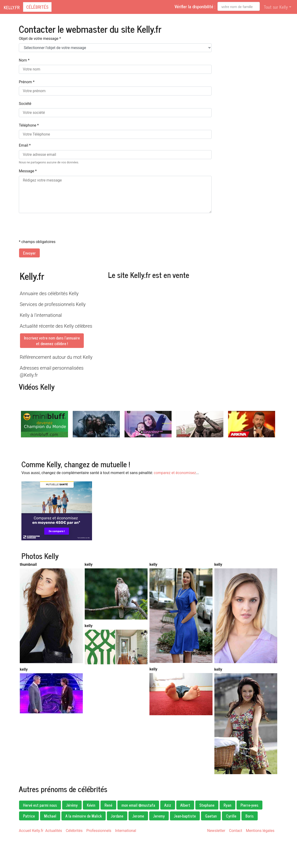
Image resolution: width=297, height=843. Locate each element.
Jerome (138, 816)
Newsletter (216, 830)
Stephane (206, 805)
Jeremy (159, 816)
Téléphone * (29, 125)
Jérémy (72, 805)
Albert (185, 805)
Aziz (167, 805)
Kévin (91, 805)
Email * (25, 145)
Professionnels (98, 830)
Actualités (53, 830)
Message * (28, 171)
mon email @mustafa (138, 805)
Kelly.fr (12, 7)
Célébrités (37, 6)
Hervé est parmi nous (40, 805)
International (125, 830)
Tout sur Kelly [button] (276, 6)
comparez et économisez (175, 473)
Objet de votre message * (40, 38)
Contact (235, 830)
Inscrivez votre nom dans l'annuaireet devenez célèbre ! (52, 341)
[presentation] (54, 226)
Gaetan (211, 816)
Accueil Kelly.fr (31, 830)
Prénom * (27, 82)
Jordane (117, 816)
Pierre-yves (249, 805)
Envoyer (29, 253)
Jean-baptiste (185, 816)
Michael (50, 816)
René (108, 805)
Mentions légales (260, 830)
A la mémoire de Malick (83, 816)
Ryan (227, 805)
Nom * (24, 60)
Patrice (29, 816)
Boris (249, 816)
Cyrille (231, 816)
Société (25, 103)
